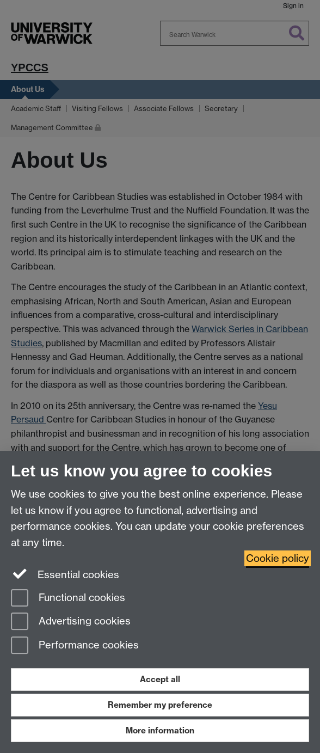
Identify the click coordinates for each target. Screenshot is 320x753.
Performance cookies (75, 646)
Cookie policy (277, 558)
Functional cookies (68, 599)
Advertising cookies (71, 622)
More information (160, 730)
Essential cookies (65, 574)
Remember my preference (160, 705)
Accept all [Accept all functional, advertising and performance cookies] (160, 679)
